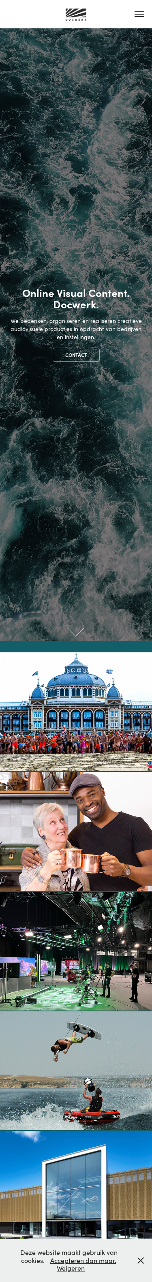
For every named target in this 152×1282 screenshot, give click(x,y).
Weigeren (71, 1268)
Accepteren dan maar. (83, 1260)
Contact (76, 355)
